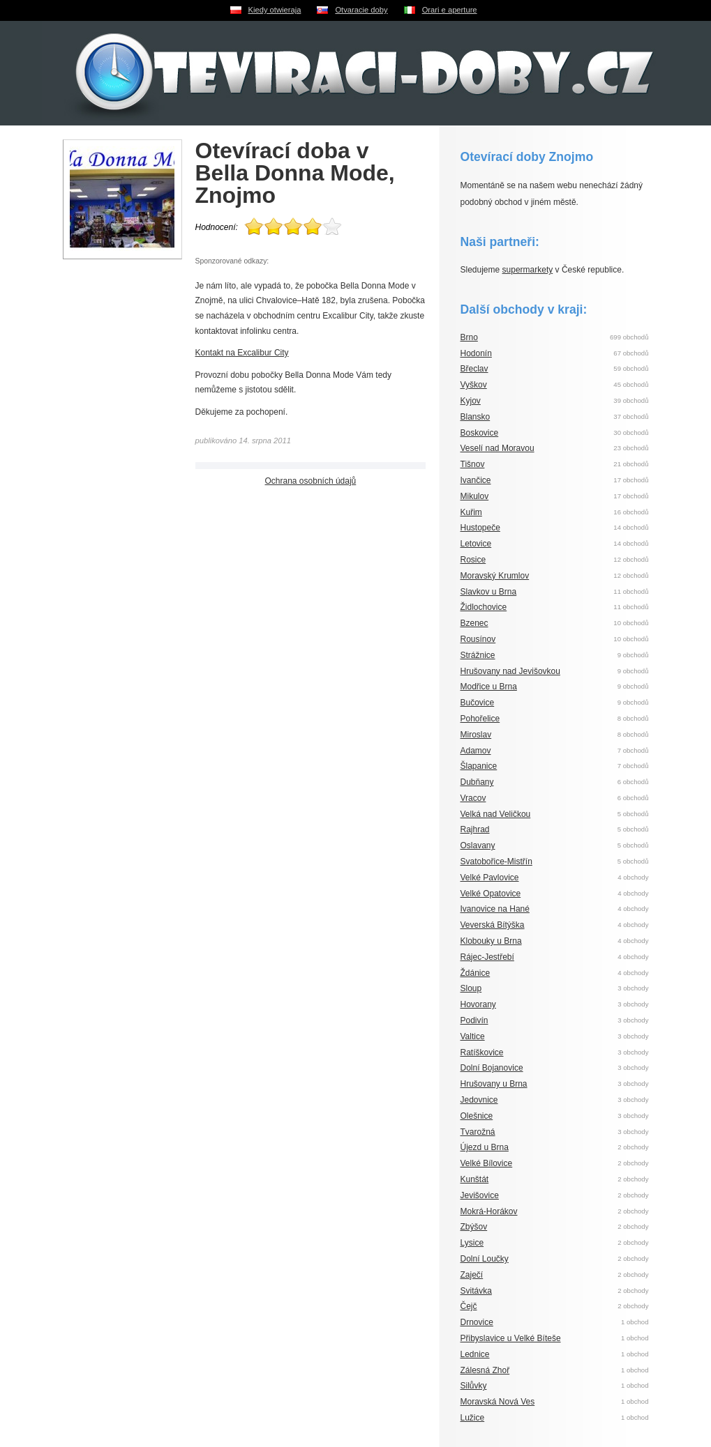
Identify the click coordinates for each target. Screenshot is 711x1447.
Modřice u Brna (489, 686)
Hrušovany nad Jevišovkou (510, 671)
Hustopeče (480, 528)
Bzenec (474, 623)
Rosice (473, 560)
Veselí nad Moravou (497, 448)
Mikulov (475, 496)
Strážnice (478, 655)
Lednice (475, 1354)
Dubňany (477, 782)
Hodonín (476, 353)
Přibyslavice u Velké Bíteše (511, 1338)
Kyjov (471, 401)
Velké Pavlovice (490, 877)
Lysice (472, 1243)
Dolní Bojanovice (492, 1068)
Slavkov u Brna (489, 592)
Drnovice (477, 1322)
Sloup (471, 988)
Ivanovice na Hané (495, 909)
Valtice (473, 1036)
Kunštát (475, 1179)
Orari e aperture (449, 10)
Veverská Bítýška (493, 925)
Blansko (476, 417)
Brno (469, 337)
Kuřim (471, 512)
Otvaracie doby (361, 10)
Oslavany (478, 845)
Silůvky (474, 1386)
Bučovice (478, 702)
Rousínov (478, 639)
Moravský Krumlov (495, 576)
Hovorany (478, 1004)
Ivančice (476, 480)
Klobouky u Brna (491, 941)
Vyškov (474, 385)
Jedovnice (479, 1100)
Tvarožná (478, 1132)
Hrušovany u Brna (494, 1084)
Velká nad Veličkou (496, 814)
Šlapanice (479, 766)
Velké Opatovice (491, 893)
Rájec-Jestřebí (487, 957)
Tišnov (473, 464)
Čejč (469, 1306)
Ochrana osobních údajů (311, 481)
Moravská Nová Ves (498, 1402)
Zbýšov (474, 1227)
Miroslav (476, 735)
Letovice (476, 544)
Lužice (473, 1418)
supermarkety (527, 270)
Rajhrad (475, 829)
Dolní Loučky (485, 1259)
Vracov (473, 798)
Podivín (474, 1020)
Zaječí (472, 1275)
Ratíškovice (482, 1052)
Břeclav (474, 369)
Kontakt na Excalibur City (242, 353)
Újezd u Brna (485, 1147)
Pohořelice (480, 719)
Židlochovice (484, 607)
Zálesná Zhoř (485, 1370)
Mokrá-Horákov (489, 1211)
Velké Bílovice (487, 1163)
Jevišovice (480, 1195)
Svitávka (476, 1291)
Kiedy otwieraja (274, 10)
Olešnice (477, 1116)
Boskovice (480, 433)
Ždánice (476, 973)
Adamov (476, 751)
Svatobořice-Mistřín (496, 861)
